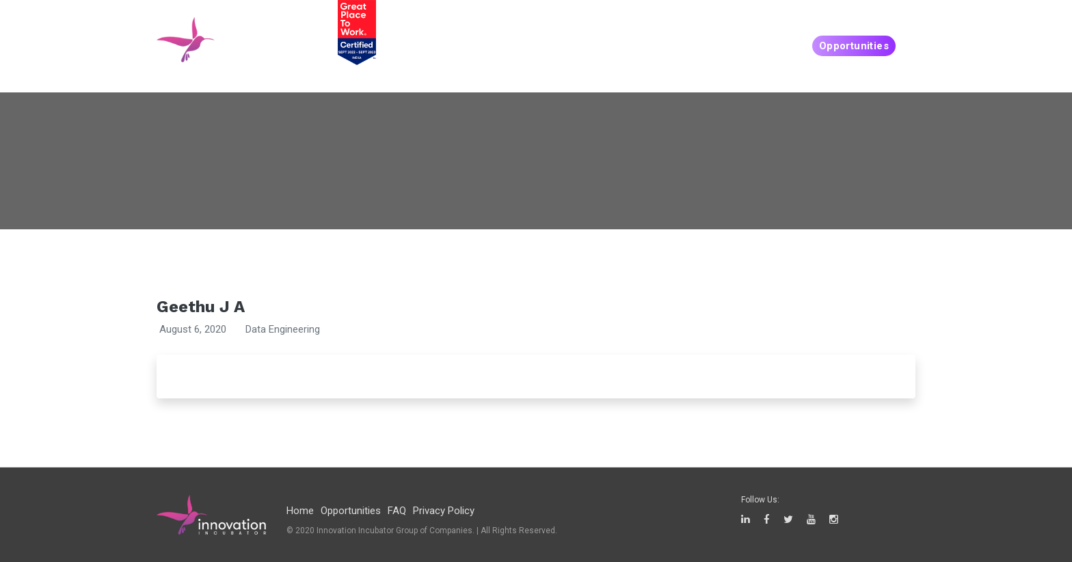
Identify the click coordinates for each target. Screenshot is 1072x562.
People (642, 46)
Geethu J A (201, 306)
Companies (763, 46)
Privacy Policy (443, 510)
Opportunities (854, 46)
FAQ (397, 510)
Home (300, 510)
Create (698, 46)
